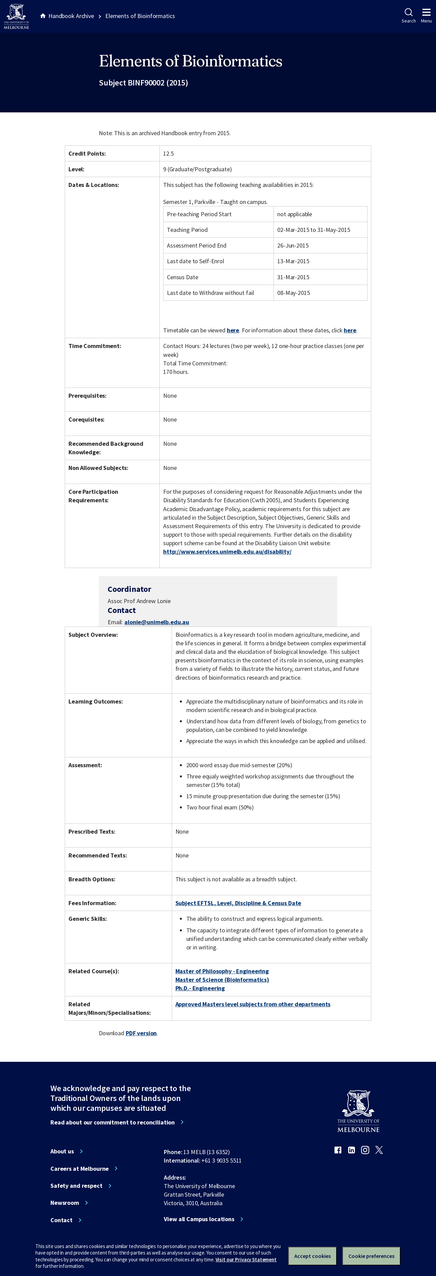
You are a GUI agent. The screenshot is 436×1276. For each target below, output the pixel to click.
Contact (61, 1220)
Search (409, 16)
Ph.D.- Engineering (200, 988)
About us (62, 1151)
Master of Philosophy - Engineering (222, 971)
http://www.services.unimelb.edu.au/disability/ (227, 551)
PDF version (141, 1033)
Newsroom (64, 1203)
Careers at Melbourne (79, 1168)
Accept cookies (312, 1256)
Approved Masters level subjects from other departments (253, 1004)
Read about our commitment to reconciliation (112, 1122)
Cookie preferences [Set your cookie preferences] (371, 1256)
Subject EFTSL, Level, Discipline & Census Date (238, 903)
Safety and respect (76, 1186)
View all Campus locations (199, 1219)
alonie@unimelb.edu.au (156, 622)
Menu (426, 16)
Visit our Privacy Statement (246, 1259)
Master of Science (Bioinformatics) (222, 979)
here (233, 330)
